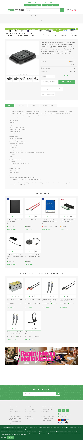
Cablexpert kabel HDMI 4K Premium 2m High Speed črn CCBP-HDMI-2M (49, 301)
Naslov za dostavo (31, 411)
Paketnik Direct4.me (48, 418)
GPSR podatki (13, 426)
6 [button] (26, 74)
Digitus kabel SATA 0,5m (31, 220)
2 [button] (20, 74)
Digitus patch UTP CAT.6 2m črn (32, 300)
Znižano (54, 5)
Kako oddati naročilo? (15, 416)
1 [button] (18, 74)
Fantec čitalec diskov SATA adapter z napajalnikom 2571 (15, 255)
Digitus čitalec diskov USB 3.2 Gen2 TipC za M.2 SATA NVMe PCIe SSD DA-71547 (32, 256)
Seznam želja (30, 418)
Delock (73, 58)
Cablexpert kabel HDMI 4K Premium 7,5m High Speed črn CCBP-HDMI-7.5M (15, 334)
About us (12, 424)
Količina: (43, 76)
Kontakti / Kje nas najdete (16, 411)
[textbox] (43, 10)
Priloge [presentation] (33, 105)
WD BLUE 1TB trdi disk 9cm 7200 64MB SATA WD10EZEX (49, 220)
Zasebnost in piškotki (15, 421)
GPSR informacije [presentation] (48, 105)
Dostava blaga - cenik (48, 416)
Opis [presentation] (9, 105)
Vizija (11, 409)
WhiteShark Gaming (48, 409)
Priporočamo (37, 5)
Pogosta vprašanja (47, 420)
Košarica (74, 10)
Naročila (29, 414)
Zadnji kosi (46, 5)
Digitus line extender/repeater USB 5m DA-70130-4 (68, 300)
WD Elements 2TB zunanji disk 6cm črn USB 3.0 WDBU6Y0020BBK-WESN (15, 221)
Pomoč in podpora (47, 414)
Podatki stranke (30, 409)
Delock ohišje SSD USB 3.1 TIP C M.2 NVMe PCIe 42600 (67, 220)
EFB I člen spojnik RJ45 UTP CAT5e (14, 300)
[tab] (9, 105)
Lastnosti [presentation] (21, 105)
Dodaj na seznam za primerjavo (15, 216)
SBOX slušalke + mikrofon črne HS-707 (33, 333)
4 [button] (23, 74)
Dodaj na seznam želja (18, 216)
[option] (9, 79)
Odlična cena (28, 5)
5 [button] (24, 74)
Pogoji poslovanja (14, 414)
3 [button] (21, 74)
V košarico (12, 216)
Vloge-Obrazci (46, 411)
